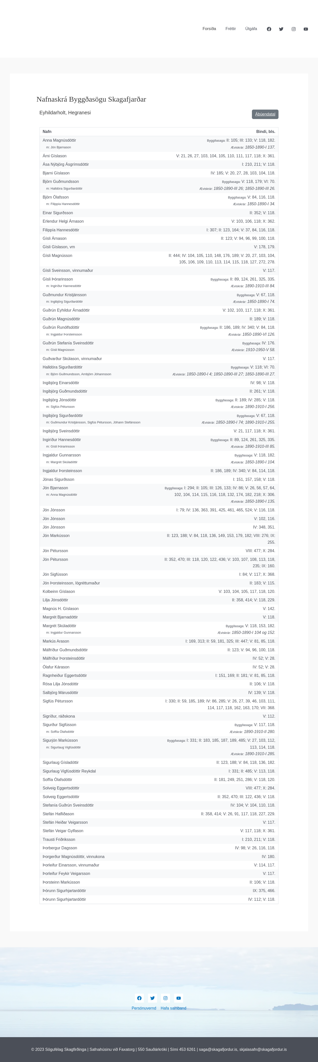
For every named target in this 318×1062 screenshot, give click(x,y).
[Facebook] (269, 29)
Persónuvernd (144, 1008)
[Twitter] (281, 29)
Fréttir (233, 29)
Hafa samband (173, 1008)
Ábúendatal (265, 114)
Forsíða (213, 29)
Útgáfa (252, 29)
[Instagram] (293, 29)
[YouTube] (306, 29)
